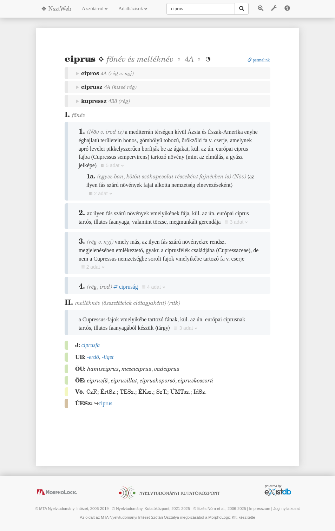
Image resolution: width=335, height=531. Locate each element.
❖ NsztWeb (56, 8)
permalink (259, 60)
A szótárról (95, 8)
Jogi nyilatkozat (286, 508)
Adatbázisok (132, 8)
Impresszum (259, 508)
